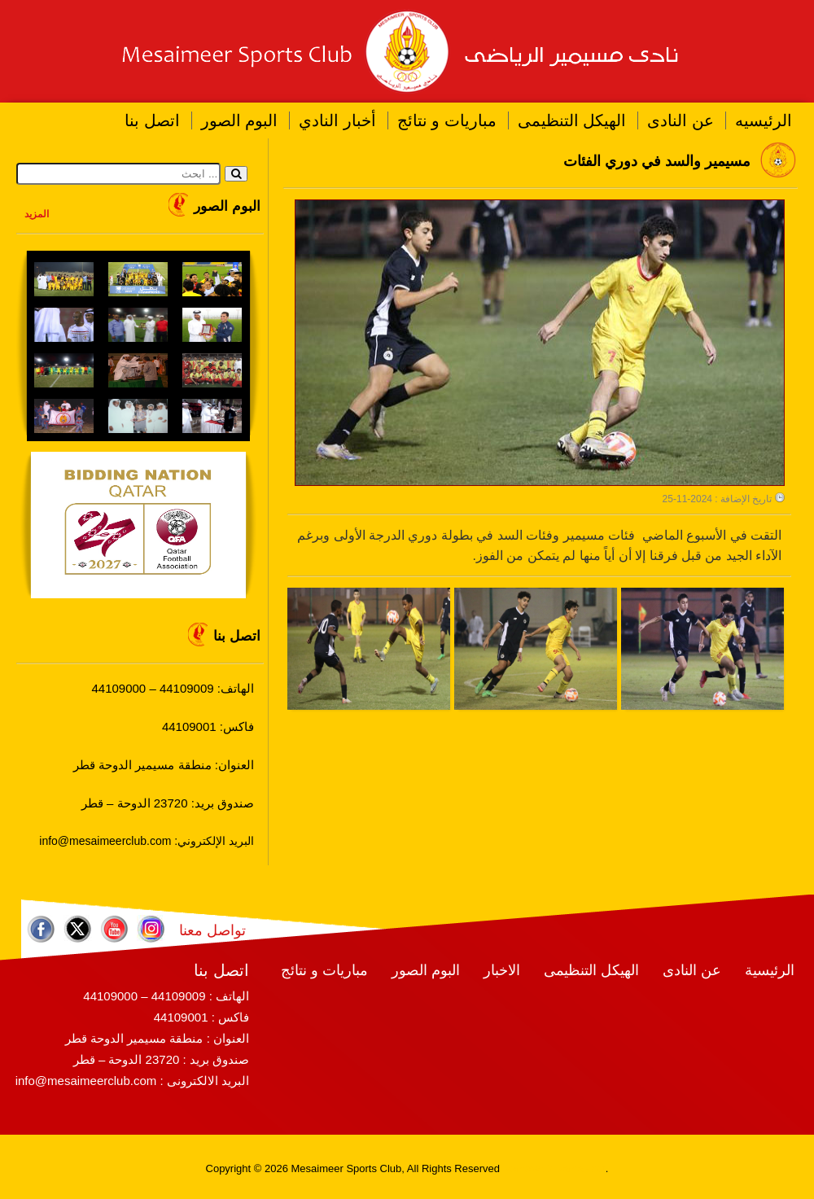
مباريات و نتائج (447, 120)
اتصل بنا (152, 120)
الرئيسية (769, 970)
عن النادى (680, 120)
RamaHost (580, 1168)
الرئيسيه (763, 120)
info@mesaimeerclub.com (86, 1080)
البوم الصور (239, 120)
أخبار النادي (337, 120)
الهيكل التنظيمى (572, 120)
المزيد (36, 214)
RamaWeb (528, 1168)
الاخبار (502, 970)
